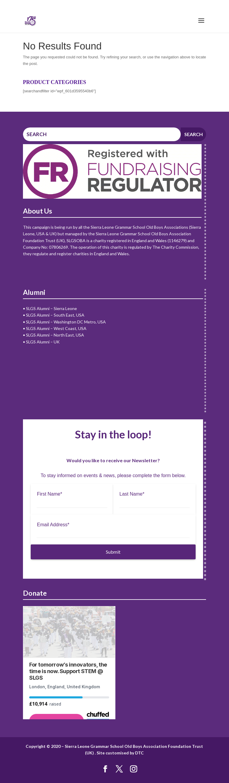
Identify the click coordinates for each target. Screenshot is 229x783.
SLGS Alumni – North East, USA (55, 334)
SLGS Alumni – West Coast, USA (56, 328)
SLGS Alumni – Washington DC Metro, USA (66, 321)
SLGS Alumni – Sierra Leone (51, 308)
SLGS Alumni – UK (43, 341)
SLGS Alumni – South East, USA (55, 314)
